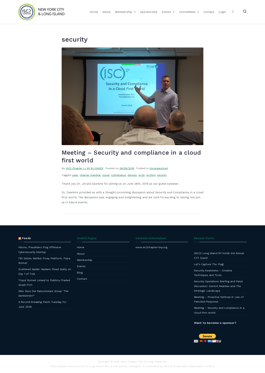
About (107, 12)
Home (94, 12)
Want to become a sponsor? (215, 323)
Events (168, 12)
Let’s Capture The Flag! (209, 264)
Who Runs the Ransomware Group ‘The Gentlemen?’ (43, 293)
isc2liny (150, 175)
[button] (134, 12)
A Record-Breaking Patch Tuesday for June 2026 (42, 304)
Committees (189, 12)
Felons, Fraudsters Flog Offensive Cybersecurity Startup (39, 249)
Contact (209, 12)
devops (132, 175)
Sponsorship (148, 12)
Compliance (118, 175)
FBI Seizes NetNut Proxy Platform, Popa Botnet (44, 260)
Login (222, 12)
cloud (105, 175)
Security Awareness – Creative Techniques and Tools (213, 273)
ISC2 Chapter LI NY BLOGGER (84, 168)
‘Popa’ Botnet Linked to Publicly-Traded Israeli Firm (44, 282)
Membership (125, 12)
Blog (80, 272)
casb (75, 175)
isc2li (142, 175)
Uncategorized (158, 168)
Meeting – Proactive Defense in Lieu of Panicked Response (218, 299)
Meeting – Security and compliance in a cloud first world (219, 310)
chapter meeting (90, 175)
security (162, 175)
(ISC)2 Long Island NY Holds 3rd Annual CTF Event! (219, 255)
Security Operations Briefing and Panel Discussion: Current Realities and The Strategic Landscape (218, 286)
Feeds (26, 238)
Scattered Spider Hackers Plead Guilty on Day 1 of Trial (44, 271)
